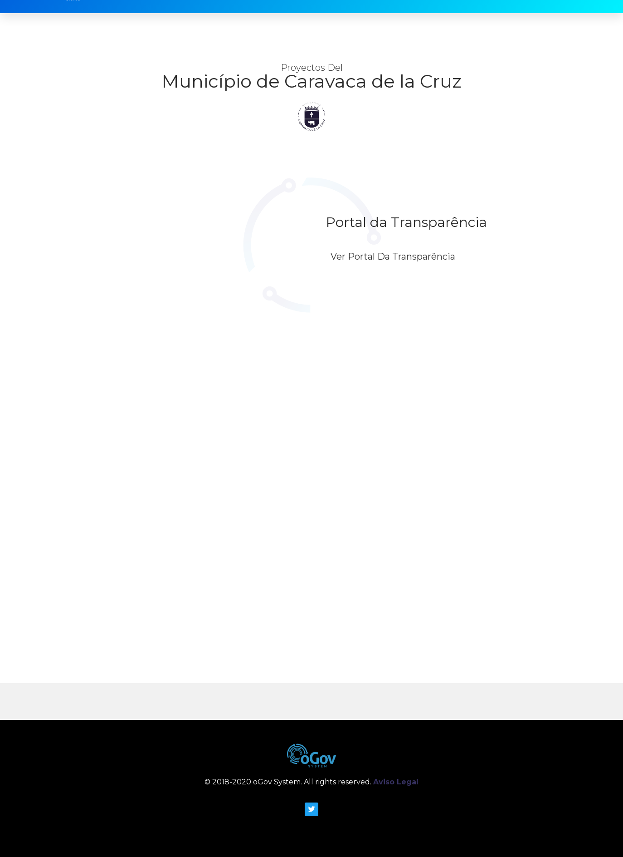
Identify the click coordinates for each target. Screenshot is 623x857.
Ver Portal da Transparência (393, 256)
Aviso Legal (396, 782)
